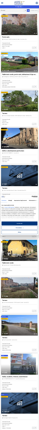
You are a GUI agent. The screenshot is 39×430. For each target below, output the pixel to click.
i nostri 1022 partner (9, 207)
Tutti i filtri (19, 6)
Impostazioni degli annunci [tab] (20, 200)
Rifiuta (19, 232)
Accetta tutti (19, 223)
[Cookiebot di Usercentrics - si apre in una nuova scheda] (31, 197)
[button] (33, 48)
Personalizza (19, 227)
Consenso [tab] (4, 200)
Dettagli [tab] (10, 200)
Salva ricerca (35, 10)
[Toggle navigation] (2, 3)
